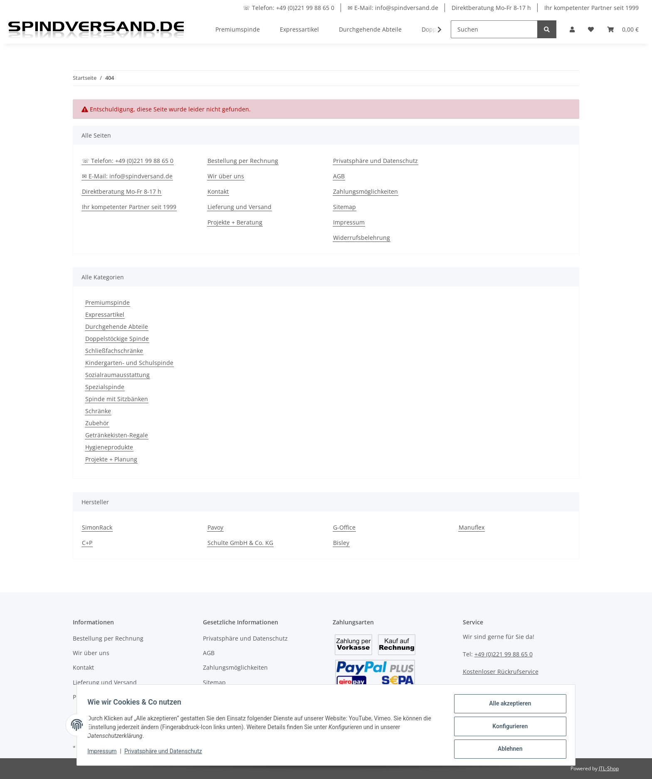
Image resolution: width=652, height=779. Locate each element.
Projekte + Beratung (234, 222)
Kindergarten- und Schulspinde (129, 363)
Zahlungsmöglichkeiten (365, 191)
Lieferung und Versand (239, 207)
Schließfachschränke (114, 351)
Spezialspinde (104, 387)
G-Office (344, 527)
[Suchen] (494, 29)
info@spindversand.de (494, 689)
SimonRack (97, 527)
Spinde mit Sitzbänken (116, 399)
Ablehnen (507, 749)
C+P (87, 543)
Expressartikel (104, 314)
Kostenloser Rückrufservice (500, 671)
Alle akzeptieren (507, 706)
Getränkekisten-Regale (116, 435)
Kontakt (218, 191)
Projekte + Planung (111, 459)
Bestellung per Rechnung (242, 161)
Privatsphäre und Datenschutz (375, 161)
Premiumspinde (107, 302)
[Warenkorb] (622, 29)
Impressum (349, 222)
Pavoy (215, 527)
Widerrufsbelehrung (361, 238)
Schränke (98, 411)
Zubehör (97, 423)
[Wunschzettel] (590, 29)
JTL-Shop (609, 768)
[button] (572, 29)
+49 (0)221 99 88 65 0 (503, 654)
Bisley (341, 543)
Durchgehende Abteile (116, 326)
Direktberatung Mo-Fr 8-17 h (491, 8)
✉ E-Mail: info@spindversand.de (393, 8)
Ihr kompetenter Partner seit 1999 (591, 8)
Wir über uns (225, 176)
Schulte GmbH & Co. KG (240, 543)
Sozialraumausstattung (117, 375)
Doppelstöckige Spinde (117, 339)
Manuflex (471, 527)
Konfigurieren (507, 728)
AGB (339, 176)
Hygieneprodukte (109, 447)
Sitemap (344, 207)
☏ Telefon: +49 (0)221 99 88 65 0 (288, 8)
